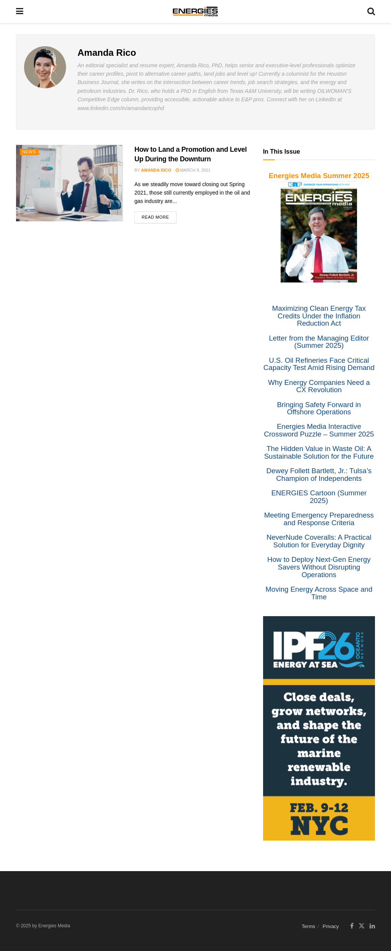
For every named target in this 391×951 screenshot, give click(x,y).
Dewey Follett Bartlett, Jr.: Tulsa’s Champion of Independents (319, 474)
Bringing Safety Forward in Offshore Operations (319, 408)
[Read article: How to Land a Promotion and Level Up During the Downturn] (69, 183)
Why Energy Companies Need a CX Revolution (319, 386)
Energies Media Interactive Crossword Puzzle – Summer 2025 (319, 430)
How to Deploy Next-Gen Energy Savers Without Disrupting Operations (319, 566)
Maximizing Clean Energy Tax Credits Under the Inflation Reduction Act (319, 315)
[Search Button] (371, 11)
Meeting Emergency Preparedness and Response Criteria (319, 519)
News (29, 151)
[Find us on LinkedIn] (372, 926)
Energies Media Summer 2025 (319, 176)
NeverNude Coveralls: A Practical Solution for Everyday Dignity (319, 541)
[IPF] (319, 728)
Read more (159, 215)
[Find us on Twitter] (362, 926)
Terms (308, 926)
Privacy (331, 926)
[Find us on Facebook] (352, 926)
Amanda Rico (156, 170)
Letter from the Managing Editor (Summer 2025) (319, 342)
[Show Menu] (19, 11)
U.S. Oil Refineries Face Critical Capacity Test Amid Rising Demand (319, 364)
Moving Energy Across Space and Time (318, 593)
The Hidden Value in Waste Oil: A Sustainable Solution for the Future (319, 452)
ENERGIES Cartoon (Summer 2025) (319, 497)
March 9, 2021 (193, 170)
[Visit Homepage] (195, 11)
